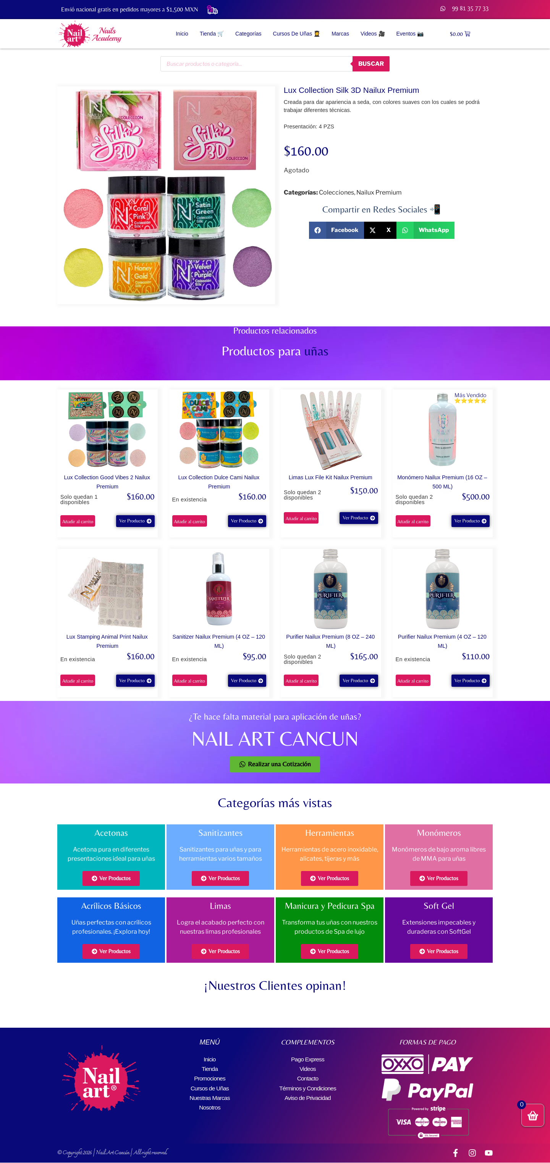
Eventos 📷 (410, 34)
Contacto (308, 1077)
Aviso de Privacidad (308, 1095)
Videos (307, 1068)
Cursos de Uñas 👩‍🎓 (296, 34)
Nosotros (210, 1104)
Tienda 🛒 (212, 34)
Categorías (248, 34)
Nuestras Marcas (210, 1095)
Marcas (340, 34)
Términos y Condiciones (307, 1086)
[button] (336, 230)
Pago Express (307, 1059)
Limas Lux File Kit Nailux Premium (330, 477)
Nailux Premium (379, 192)
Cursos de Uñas (210, 1086)
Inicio (182, 34)
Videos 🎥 (373, 34)
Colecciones (336, 192)
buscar (370, 63)
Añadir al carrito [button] (77, 521)
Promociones (210, 1077)
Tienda (209, 1068)
